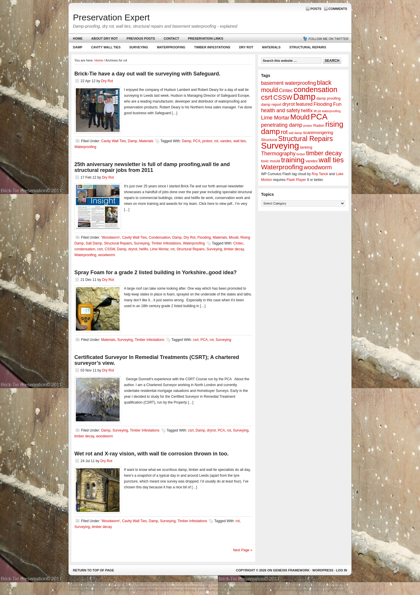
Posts (315, 8)
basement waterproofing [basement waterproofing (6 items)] (288, 83)
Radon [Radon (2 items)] (318, 125)
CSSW (110, 249)
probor (207, 141)
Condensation (159, 237)
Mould (234, 237)
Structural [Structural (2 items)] (269, 140)
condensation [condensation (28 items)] (315, 89)
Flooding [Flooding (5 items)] (323, 104)
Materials (271, 47)
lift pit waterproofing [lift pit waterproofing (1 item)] (327, 111)
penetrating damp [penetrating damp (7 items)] (281, 125)
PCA (196, 141)
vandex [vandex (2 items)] (312, 161)
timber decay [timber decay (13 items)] (324, 153)
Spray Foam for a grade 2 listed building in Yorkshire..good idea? (155, 272)
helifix (143, 249)
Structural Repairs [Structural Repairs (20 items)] (305, 138)
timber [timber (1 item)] (301, 154)
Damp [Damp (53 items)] (304, 96)
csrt (100, 249)
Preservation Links (205, 38)
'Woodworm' (110, 237)
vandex (226, 141)
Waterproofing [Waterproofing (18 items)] (282, 167)
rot (216, 141)
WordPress (322, 570)
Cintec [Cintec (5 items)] (286, 90)
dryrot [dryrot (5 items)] (288, 104)
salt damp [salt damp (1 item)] (295, 133)
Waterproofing (171, 47)
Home (78, 38)
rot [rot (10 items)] (284, 132)
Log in (341, 570)
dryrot (132, 249)
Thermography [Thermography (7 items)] (278, 153)
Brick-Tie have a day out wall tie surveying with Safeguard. (147, 74)
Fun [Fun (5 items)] (337, 104)
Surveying (138, 47)
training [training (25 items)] (293, 160)
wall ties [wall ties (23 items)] (331, 160)
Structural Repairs (307, 47)
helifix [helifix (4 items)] (307, 110)
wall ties (239, 141)
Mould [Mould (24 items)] (300, 117)
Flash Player (296, 180)
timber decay (234, 249)
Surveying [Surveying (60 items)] (280, 145)
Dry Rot (246, 47)
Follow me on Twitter (329, 39)
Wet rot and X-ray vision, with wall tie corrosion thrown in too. (151, 454)
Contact (171, 38)
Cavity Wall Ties (105, 47)
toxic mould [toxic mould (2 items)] (270, 161)
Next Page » (242, 550)
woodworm (106, 255)
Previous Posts (141, 38)
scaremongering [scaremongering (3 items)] (318, 132)
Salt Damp (94, 243)
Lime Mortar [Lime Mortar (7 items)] (275, 118)
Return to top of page (93, 570)
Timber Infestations (211, 48)
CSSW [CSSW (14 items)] (282, 97)
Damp (77, 48)
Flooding (204, 237)
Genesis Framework (291, 570)
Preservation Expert (111, 17)
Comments (337, 8)
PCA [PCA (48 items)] (319, 116)
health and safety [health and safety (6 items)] (280, 110)
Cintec (238, 243)
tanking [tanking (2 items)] (306, 147)
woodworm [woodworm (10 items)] (318, 167)
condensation (84, 249)
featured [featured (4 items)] (304, 104)
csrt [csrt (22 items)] (266, 97)
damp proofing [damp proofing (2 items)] (328, 98)
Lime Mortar (159, 249)
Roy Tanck (320, 174)
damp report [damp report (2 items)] (271, 104)
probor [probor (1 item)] (307, 125)
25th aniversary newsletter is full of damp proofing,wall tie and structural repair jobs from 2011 (152, 167)
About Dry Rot (104, 38)
